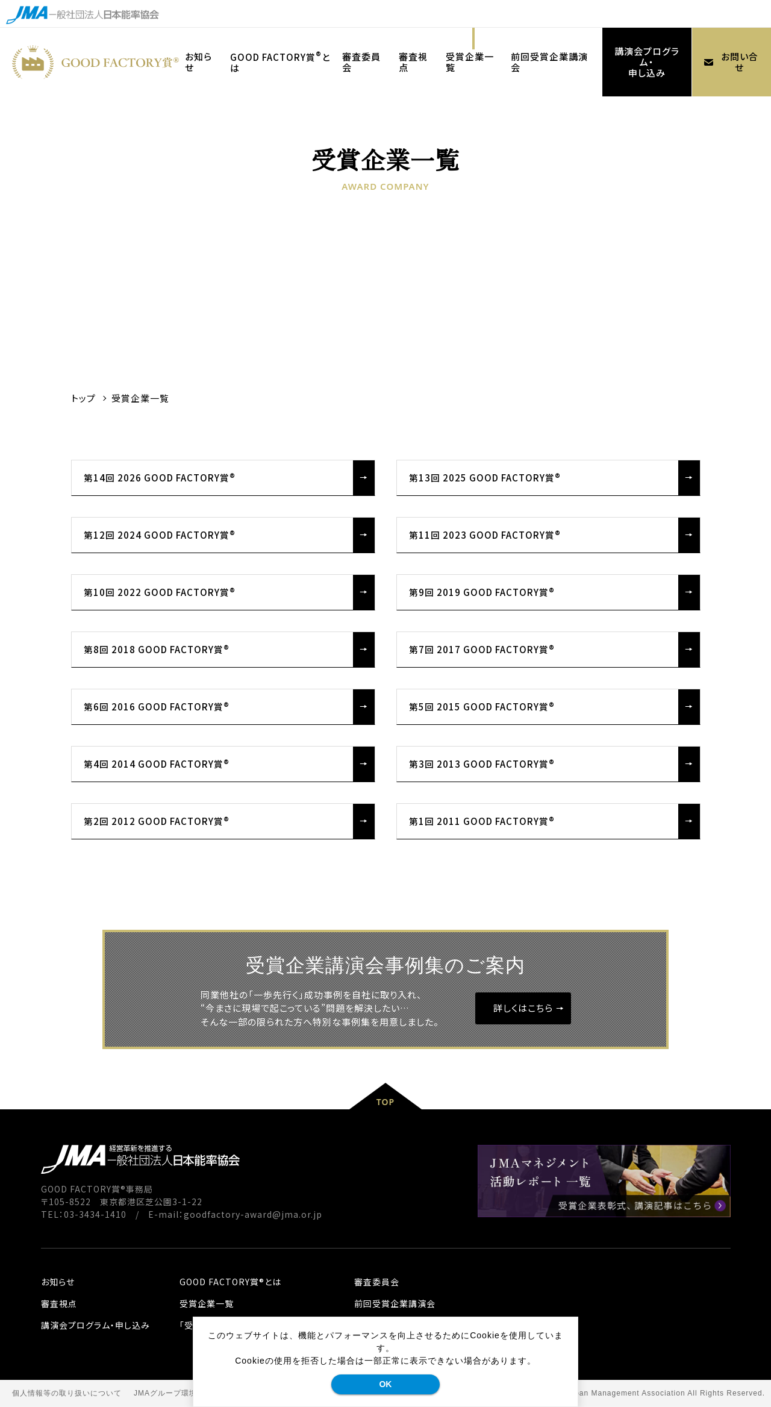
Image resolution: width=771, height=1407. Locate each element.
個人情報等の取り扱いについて (67, 1393)
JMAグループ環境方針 (173, 1393)
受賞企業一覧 (206, 1303)
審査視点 (59, 1303)
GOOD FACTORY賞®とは (230, 1282)
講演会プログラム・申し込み (646, 62)
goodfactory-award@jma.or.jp (253, 1214)
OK (385, 1384)
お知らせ (58, 1282)
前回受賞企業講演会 (394, 1303)
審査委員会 (376, 1282)
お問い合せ (728, 62)
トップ (83, 398)
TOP (385, 1102)
